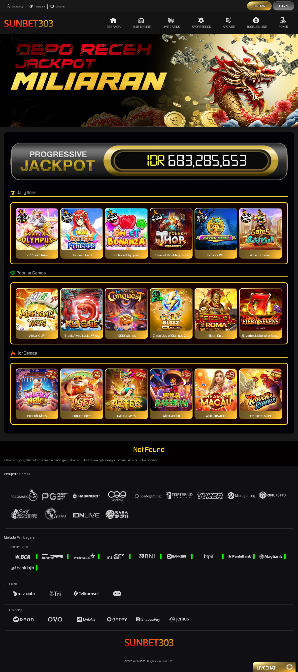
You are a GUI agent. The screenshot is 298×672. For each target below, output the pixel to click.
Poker (283, 23)
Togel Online (257, 23)
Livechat (57, 6)
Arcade (229, 23)
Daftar (259, 6)
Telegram (37, 6)
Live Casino (171, 23)
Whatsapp (15, 6)
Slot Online (141, 23)
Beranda (114, 23)
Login (283, 6)
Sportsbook (201, 23)
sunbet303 (139, 661)
